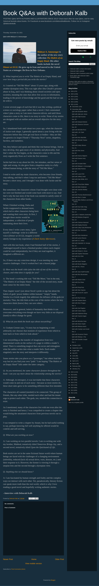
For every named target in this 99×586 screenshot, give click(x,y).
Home (34, 559)
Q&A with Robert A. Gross (79, 251)
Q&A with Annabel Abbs (79, 163)
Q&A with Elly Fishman (78, 298)
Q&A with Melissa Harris (79, 326)
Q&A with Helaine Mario (79, 300)
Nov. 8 (74, 269)
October (74, 345)
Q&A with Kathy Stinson (79, 145)
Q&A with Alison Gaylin (78, 324)
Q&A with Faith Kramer (78, 116)
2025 (72, 94)
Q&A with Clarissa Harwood (80, 222)
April (73, 361)
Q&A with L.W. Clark (78, 132)
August (74, 350)
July (73, 353)
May (73, 358)
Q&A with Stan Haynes (78, 290)
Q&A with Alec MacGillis (79, 137)
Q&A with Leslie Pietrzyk (79, 248)
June (74, 356)
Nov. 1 (74, 342)
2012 (72, 393)
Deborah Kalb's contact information (80, 69)
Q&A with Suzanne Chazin (80, 334)
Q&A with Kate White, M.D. (80, 179)
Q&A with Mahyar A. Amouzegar (81, 166)
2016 (72, 382)
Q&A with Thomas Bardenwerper (81, 195)
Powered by (82, 57)
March (74, 363)
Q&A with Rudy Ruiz (78, 287)
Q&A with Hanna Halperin (79, 156)
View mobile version (33, 563)
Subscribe (82, 51)
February (75, 366)
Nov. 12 (74, 233)
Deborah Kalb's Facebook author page (81, 73)
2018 (72, 377)
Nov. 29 (74, 127)
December (75, 106)
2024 (72, 96)
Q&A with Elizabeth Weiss (79, 111)
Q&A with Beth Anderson (79, 187)
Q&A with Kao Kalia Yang (79, 207)
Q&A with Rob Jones (78, 150)
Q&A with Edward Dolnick (79, 122)
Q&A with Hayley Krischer (79, 225)
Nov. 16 (74, 192)
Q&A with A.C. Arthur (78, 240)
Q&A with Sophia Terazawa (80, 253)
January (74, 368)
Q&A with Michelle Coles (79, 321)
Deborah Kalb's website (77, 71)
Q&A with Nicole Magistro (79, 264)
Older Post (59, 559)
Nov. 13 (74, 220)
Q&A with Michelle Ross (79, 129)
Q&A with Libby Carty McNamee (81, 227)
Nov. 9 (74, 259)
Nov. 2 (74, 331)
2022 (72, 102)
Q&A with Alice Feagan (78, 303)
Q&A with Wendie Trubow (79, 140)
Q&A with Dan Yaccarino (79, 230)
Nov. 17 (74, 182)
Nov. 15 (74, 204)
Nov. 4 (74, 305)
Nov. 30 (74, 119)
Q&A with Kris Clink (77, 256)
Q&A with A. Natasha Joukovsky (81, 214)
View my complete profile (76, 402)
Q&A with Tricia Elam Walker (80, 184)
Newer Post (8, 559)
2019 (72, 374)
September (75, 348)
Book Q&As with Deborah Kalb (45, 13)
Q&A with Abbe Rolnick (79, 168)
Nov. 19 (74, 161)
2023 (72, 99)
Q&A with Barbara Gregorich (80, 217)
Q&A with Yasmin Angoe (79, 316)
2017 (72, 380)
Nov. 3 (74, 318)
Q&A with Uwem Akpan (79, 311)
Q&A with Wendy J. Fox (79, 337)
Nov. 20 (74, 153)
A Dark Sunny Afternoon (43, 239)
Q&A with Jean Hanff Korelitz (80, 272)
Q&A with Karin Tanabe (79, 261)
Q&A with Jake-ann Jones (79, 114)
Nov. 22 (74, 143)
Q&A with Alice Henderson (80, 235)
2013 (72, 390)
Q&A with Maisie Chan (78, 279)
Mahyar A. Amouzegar (48, 52)
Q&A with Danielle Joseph (79, 339)
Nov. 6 (74, 285)
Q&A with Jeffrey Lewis (79, 176)
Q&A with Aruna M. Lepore (80, 292)
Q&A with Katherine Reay (79, 313)
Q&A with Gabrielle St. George (81, 243)
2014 (72, 387)
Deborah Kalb (75, 399)
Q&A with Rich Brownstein (79, 274)
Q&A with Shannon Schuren (80, 124)
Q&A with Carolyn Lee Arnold (80, 329)
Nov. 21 (74, 148)
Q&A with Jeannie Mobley (79, 189)
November (75, 109)
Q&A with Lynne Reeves (79, 238)
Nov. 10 (74, 246)
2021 (72, 104)
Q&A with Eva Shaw (78, 282)
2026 (72, 91)
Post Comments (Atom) (18, 569)
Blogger (53, 580)
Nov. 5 (74, 295)
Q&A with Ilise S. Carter (79, 197)
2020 (72, 372)
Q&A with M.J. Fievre (78, 266)
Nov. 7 (74, 277)
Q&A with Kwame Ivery (78, 158)
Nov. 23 (74, 135)
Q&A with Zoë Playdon (78, 308)
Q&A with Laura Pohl (78, 174)
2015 (72, 385)
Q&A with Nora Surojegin (79, 209)
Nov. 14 (74, 212)
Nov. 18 (74, 171)
